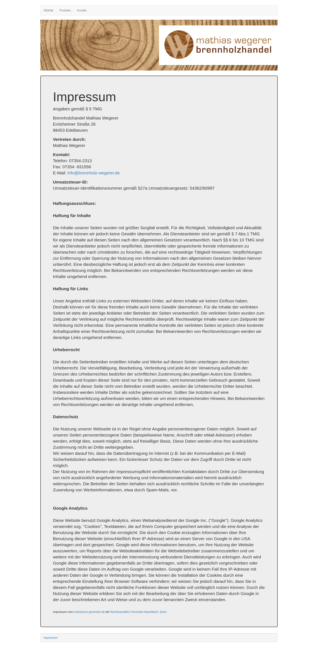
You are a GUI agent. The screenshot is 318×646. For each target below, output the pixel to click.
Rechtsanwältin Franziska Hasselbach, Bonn (138, 611)
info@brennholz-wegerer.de (93, 172)
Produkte (66, 10)
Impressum (51, 637)
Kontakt (81, 10)
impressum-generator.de (89, 611)
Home (48, 10)
